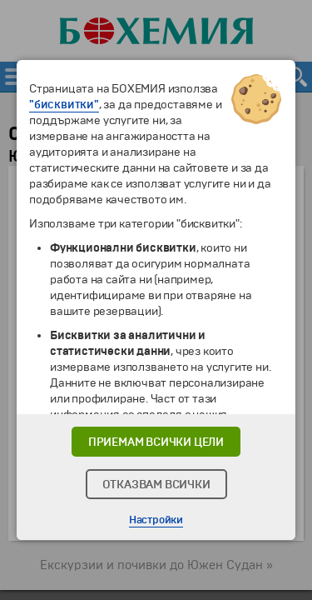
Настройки (156, 520)
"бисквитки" (64, 105)
